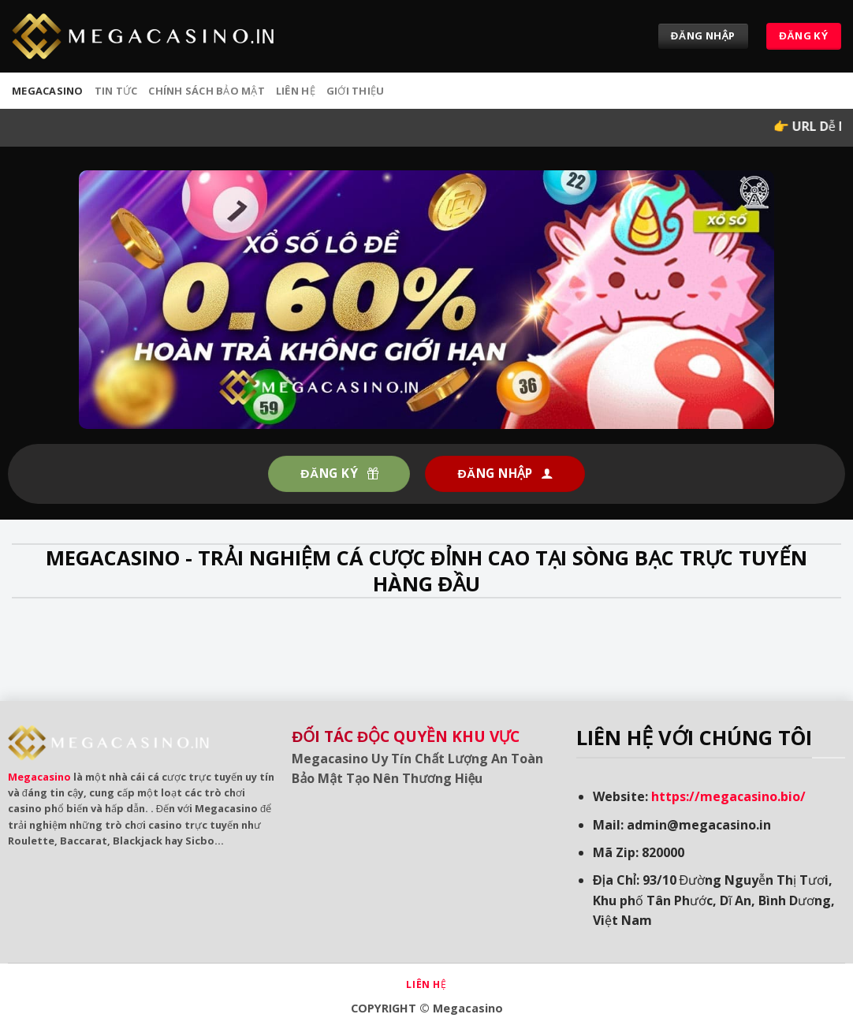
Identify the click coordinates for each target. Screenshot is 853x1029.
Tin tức (116, 91)
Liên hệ (295, 91)
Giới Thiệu (355, 91)
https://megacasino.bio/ (728, 796)
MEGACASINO (48, 91)
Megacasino (39, 777)
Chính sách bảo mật (206, 91)
